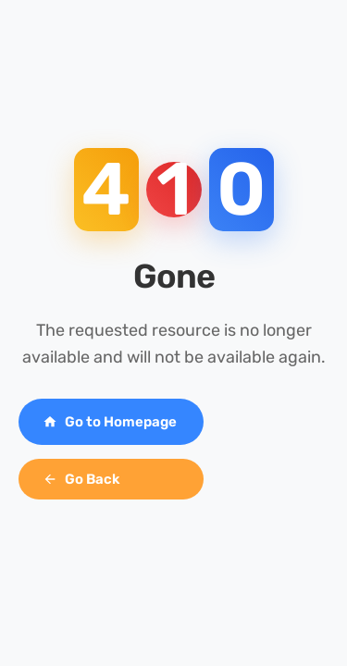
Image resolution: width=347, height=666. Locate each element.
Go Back (81, 479)
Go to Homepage (110, 421)
